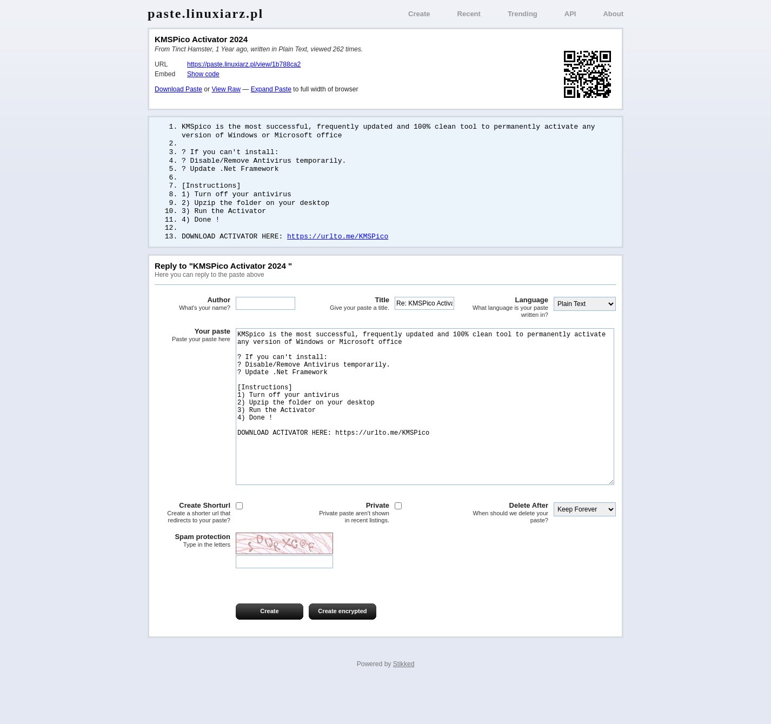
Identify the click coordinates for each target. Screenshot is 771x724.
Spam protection (192, 580)
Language (510, 314)
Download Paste (178, 89)
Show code (203, 74)
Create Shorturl (192, 552)
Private (351, 552)
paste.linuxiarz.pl (205, 13)
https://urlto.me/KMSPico (337, 243)
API (570, 14)
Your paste (192, 342)
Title (351, 311)
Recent (469, 14)
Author (192, 311)
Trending (522, 14)
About (613, 14)
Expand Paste (271, 89)
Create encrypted (342, 650)
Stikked (404, 703)
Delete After (510, 552)
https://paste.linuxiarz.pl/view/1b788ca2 (244, 64)
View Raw (225, 89)
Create (419, 14)
